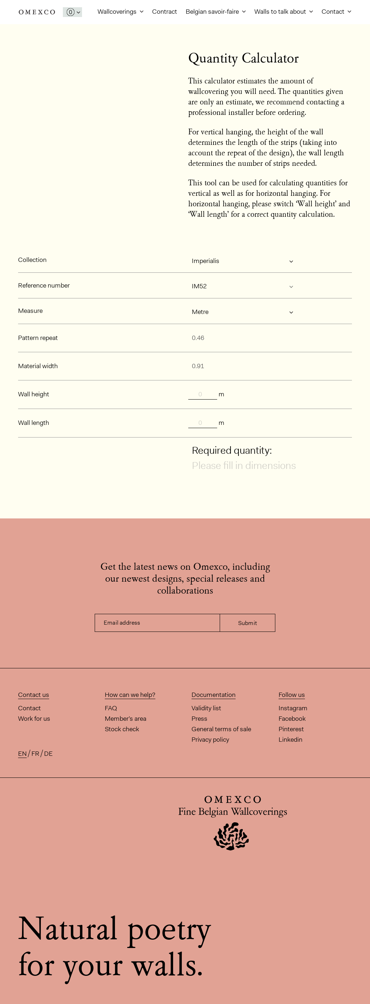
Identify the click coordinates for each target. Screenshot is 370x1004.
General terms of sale (221, 729)
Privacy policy (210, 739)
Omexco (37, 12)
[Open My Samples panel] (72, 12)
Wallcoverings (118, 11)
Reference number (44, 285)
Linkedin (290, 739)
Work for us (34, 718)
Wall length (33, 422)
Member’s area (125, 718)
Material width (38, 366)
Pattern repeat (38, 337)
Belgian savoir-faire (213, 11)
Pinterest (291, 729)
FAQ (111, 708)
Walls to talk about (280, 11)
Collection (32, 259)
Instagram (293, 708)
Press (199, 718)
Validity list (206, 708)
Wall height (33, 394)
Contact (334, 11)
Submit (247, 623)
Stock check (122, 729)
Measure (30, 310)
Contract (164, 11)
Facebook (292, 718)
